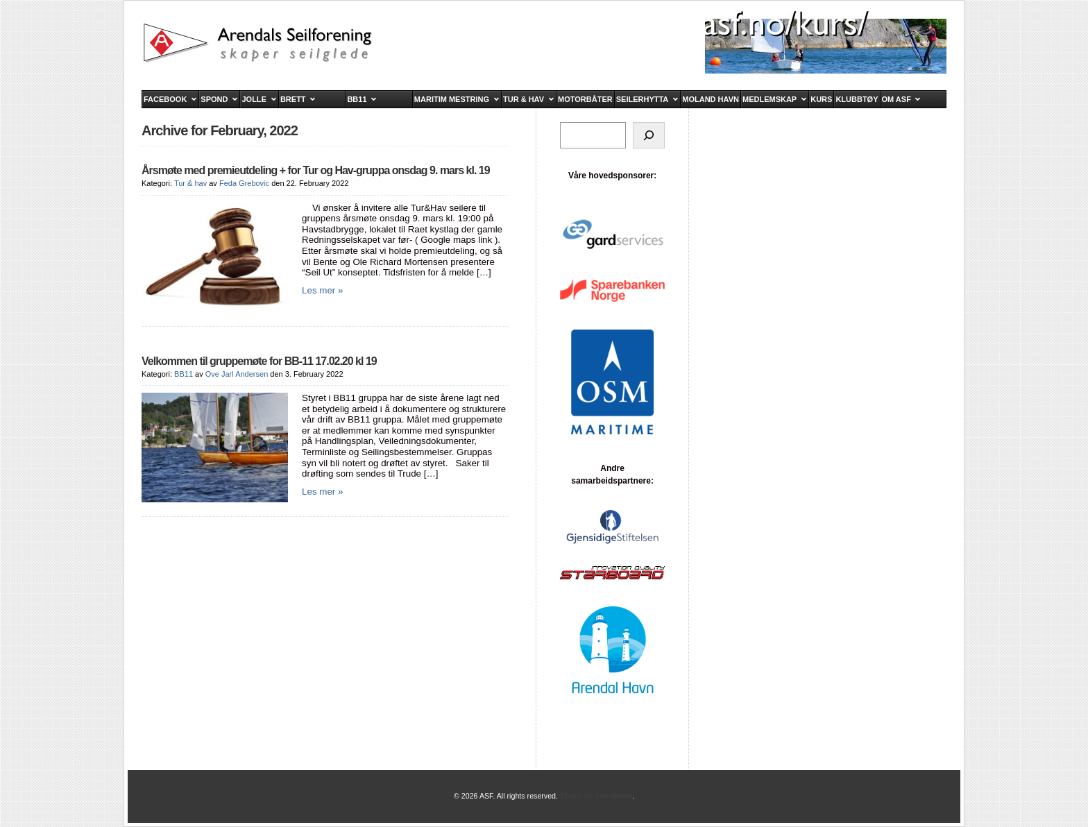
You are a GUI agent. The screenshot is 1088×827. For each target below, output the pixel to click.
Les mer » (322, 290)
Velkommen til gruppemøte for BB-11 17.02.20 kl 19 (259, 361)
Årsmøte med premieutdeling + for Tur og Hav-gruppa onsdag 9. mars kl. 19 (316, 170)
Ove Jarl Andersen (237, 374)
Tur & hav (190, 183)
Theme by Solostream (596, 796)
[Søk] (649, 135)
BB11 (183, 374)
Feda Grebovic (244, 183)
